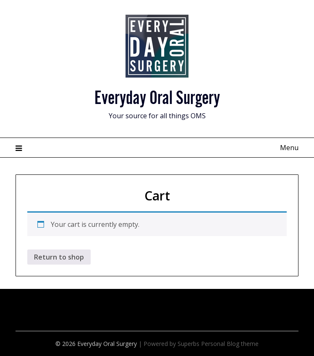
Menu (289, 147)
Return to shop (59, 257)
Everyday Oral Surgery (157, 95)
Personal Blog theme (230, 344)
